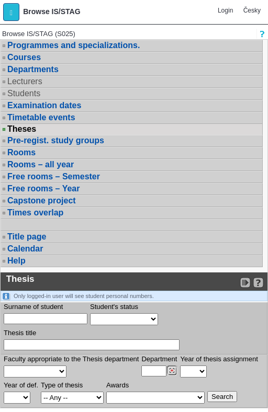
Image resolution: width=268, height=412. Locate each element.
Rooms (21, 152)
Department (159, 359)
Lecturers (24, 81)
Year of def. (21, 385)
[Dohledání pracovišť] (171, 370)
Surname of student (33, 307)
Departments (33, 69)
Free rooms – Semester (53, 176)
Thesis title (20, 333)
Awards (117, 385)
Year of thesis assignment (219, 359)
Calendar (25, 248)
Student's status (114, 307)
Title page (26, 236)
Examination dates (44, 105)
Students (23, 93)
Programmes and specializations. (73, 45)
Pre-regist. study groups (55, 140)
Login (225, 10)
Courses (24, 57)
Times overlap (35, 212)
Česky (252, 10)
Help (16, 260)
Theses (21, 129)
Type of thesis (62, 385)
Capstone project (41, 200)
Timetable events (41, 117)
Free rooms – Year (43, 188)
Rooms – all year (40, 164)
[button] (11, 12)
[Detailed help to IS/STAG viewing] (258, 282)
